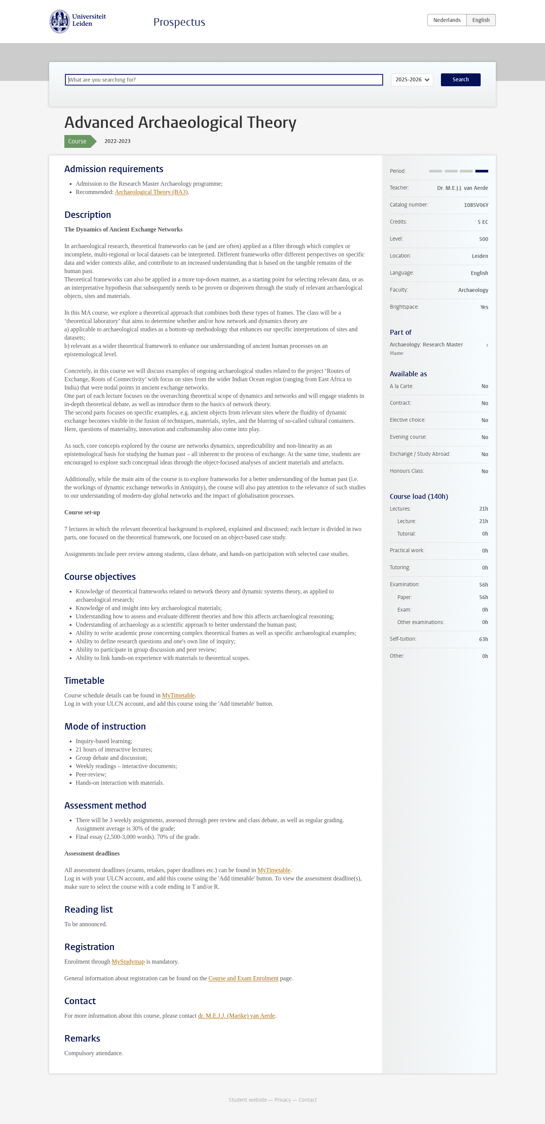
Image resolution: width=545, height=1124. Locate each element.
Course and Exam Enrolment (244, 978)
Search (461, 79)
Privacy (282, 1100)
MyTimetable (178, 695)
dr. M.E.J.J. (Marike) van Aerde (236, 1015)
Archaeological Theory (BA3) (151, 192)
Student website (248, 1100)
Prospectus (179, 22)
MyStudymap (128, 961)
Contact (308, 1100)
